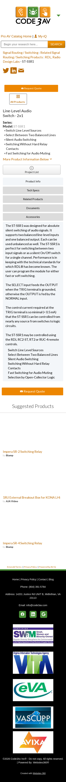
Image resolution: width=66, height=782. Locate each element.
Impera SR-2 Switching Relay (22, 451)
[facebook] (22, 614)
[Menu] (58, 16)
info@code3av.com (36, 605)
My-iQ (40, 36)
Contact (42, 579)
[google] (43, 614)
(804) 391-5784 (37, 586)
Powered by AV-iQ (47, 567)
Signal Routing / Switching (20, 52)
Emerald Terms (14, 567)
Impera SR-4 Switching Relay (22, 543)
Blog (51, 579)
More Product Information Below (27, 159)
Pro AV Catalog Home (17, 36)
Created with (33, 773)
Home (16, 579)
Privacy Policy (30, 567)
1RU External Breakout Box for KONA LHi (31, 497)
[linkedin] (33, 614)
